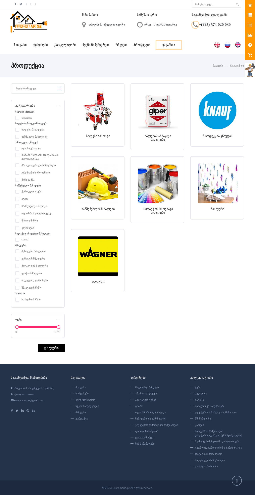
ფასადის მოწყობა (146, 431)
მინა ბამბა (28, 179)
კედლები (201, 393)
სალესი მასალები (33, 129)
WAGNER (98, 281)
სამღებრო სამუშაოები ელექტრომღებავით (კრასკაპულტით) (218, 433)
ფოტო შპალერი (32, 273)
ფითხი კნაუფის (31, 148)
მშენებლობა (203, 418)
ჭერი (198, 387)
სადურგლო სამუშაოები (210, 460)
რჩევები (122, 44)
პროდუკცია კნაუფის (217, 135)
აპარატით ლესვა (146, 393)
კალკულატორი (65, 44)
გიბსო (139, 406)
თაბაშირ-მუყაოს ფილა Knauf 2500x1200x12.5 (40, 155)
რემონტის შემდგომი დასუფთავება (217, 441)
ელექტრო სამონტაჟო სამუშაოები (156, 424)
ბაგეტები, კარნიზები (35, 280)
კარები (199, 424)
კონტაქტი (82, 418)
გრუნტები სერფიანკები (36, 172)
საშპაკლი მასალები (34, 136)
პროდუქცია (141, 44)
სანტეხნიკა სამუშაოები (210, 406)
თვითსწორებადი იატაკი (37, 213)
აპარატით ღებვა (145, 399)
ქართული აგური (32, 191)
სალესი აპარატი (98, 135)
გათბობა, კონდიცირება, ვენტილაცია (218, 447)
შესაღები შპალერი (34, 251)
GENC (25, 239)
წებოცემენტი (30, 220)
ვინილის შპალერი (33, 258)
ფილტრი (51, 348)
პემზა (25, 198)
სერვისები (40, 44)
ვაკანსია (168, 44)
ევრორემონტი (144, 437)
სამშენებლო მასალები (98, 208)
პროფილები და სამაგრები (39, 165)
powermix (27, 117)
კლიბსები (28, 227)
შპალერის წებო (31, 287)
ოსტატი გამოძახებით (208, 453)
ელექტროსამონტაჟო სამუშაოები (216, 412)
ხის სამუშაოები (145, 443)
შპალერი (217, 208)
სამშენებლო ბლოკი (34, 206)
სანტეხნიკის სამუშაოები (150, 418)
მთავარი (20, 44)
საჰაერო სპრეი (31, 299)
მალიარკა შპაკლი (147, 387)
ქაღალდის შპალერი (35, 265)
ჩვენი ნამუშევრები (96, 44)
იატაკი (199, 399)
